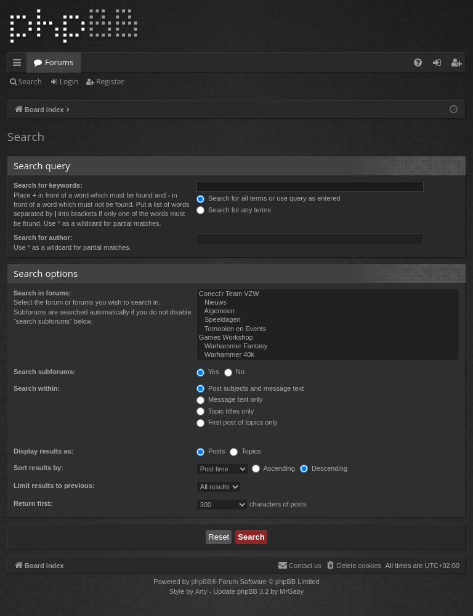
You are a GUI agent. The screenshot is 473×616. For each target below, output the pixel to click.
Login (69, 81)
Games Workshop (328, 338)
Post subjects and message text (250, 388)
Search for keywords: (48, 185)
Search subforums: (44, 371)
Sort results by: (38, 467)
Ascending (273, 468)
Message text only (229, 399)
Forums (59, 62)
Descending (323, 468)
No (234, 371)
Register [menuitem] (459, 65)
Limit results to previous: (54, 485)
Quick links (19, 65)
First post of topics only (237, 422)
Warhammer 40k (328, 355)
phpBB (201, 581)
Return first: (33, 503)
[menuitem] (417, 62)
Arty (201, 591)
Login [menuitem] (439, 65)
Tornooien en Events (328, 329)
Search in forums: (42, 293)
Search (30, 81)
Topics (245, 451)
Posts (210, 451)
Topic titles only (225, 411)
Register (110, 81)
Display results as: (43, 451)
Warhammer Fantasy (328, 346)
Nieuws (328, 302)
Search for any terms (233, 210)
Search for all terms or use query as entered (268, 198)
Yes (207, 371)
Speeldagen (328, 320)
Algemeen (328, 311)
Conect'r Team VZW (328, 294)
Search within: (37, 388)
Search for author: (43, 237)
